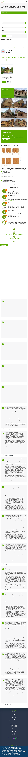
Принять (24, 751)
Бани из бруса (4, 14)
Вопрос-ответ (14, 715)
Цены (14, 733)
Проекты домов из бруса (14, 709)
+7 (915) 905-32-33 (13, 737)
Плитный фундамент (14, 726)
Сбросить (9, 35)
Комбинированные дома (14, 712)
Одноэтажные (21, 57)
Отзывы (14, 714)
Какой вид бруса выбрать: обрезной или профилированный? (12, 47)
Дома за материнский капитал (14, 720)
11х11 (9, 57)
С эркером (4, 59)
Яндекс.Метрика (7, 748)
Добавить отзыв (4, 245)
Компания (14, 730)
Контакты (14, 734)
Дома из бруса (4, 12)
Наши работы (13, 731)
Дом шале (14, 728)
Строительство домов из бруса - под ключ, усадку (14, 721)
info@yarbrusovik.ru (14, 739)
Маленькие (14, 57)
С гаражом (4, 57)
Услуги (14, 719)
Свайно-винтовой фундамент (14, 724)
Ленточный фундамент (14, 725)
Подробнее (19, 751)
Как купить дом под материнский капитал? (9, 45)
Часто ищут (14, 717)
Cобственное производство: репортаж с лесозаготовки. (11, 43)
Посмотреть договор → (9, 200)
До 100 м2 (10, 59)
